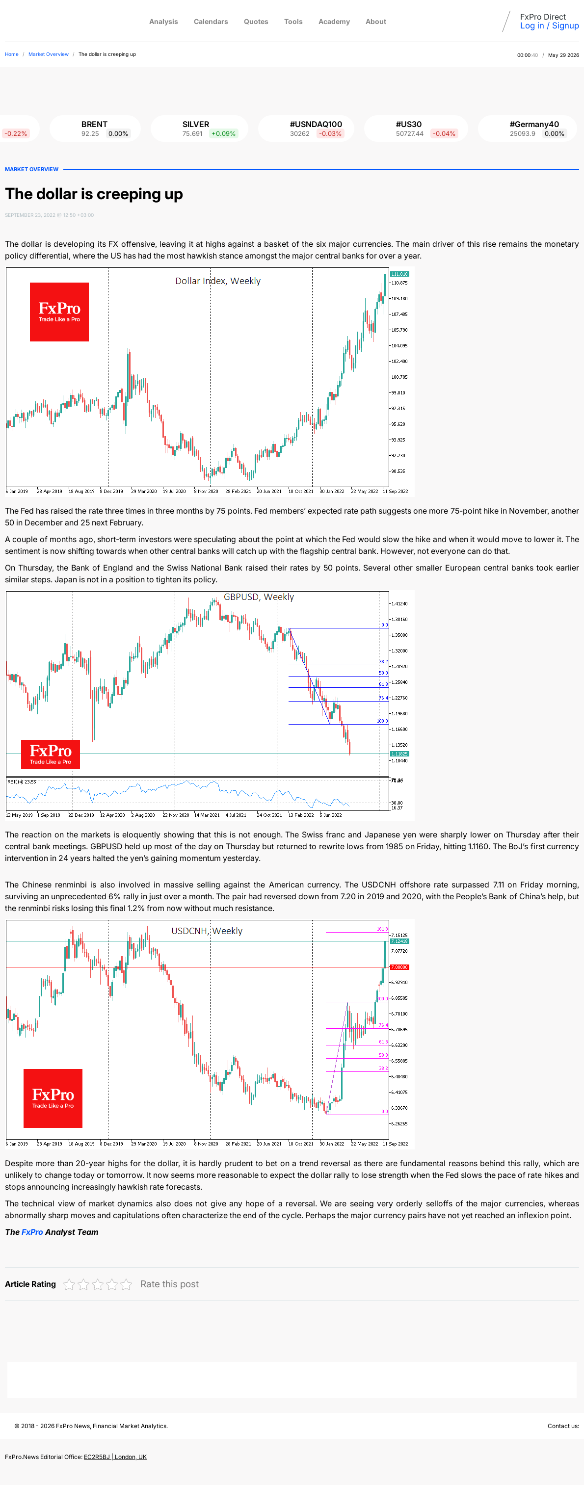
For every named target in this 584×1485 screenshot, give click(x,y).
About (376, 21)
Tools (293, 21)
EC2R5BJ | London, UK (115, 1456)
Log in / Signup (549, 25)
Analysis (163, 21)
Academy (334, 21)
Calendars (211, 21)
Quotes (256, 21)
